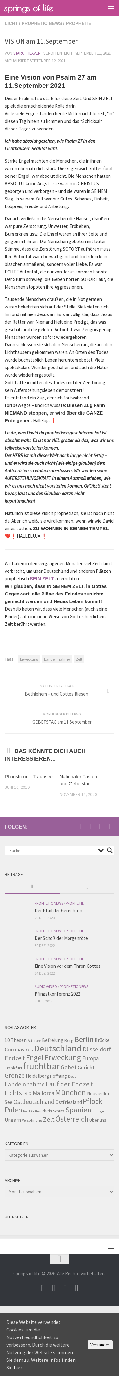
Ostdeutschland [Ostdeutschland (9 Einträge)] (34, 1101)
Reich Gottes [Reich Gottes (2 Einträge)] (32, 1111)
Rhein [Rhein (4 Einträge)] (47, 1111)
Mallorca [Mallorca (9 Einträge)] (43, 1093)
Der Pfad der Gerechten (58, 910)
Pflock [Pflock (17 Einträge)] (92, 1101)
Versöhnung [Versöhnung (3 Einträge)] (32, 1120)
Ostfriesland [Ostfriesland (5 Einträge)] (69, 1102)
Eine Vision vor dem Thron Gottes (68, 966)
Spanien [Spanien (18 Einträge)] (78, 1109)
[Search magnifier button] (109, 850)
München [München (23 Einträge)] (70, 1092)
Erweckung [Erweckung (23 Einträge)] (62, 1057)
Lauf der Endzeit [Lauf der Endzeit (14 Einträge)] (69, 1084)
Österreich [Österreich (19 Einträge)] (72, 1118)
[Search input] (52, 850)
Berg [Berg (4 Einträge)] (69, 1040)
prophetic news (42, 23)
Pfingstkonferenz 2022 (57, 994)
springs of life (28, 8)
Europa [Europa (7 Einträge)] (90, 1058)
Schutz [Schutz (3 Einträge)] (58, 1111)
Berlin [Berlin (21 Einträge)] (84, 1039)
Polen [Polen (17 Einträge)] (13, 1109)
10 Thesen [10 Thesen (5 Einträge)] (16, 1040)
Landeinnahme (57, 659)
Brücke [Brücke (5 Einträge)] (102, 1040)
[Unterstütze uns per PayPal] (100, 826)
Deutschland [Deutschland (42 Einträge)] (58, 1048)
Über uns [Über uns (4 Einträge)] (97, 1120)
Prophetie (78, 23)
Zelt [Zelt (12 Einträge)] (49, 1119)
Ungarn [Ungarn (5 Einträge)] (13, 1120)
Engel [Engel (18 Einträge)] (34, 1057)
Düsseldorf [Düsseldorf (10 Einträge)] (97, 1049)
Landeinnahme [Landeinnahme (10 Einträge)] (25, 1084)
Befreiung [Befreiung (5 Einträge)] (52, 1040)
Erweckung (29, 659)
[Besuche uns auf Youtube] (90, 826)
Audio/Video (46, 986)
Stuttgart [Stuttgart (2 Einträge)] (99, 1111)
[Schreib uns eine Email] (80, 826)
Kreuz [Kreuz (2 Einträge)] (72, 1076)
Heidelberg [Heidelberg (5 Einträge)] (37, 1076)
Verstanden (100, 1345)
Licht (11, 23)
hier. (18, 1367)
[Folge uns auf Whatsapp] (110, 826)
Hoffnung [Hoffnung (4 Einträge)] (58, 1076)
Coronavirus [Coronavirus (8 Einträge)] (19, 1049)
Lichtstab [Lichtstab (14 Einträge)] (18, 1093)
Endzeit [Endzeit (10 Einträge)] (15, 1058)
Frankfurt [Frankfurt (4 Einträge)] (13, 1068)
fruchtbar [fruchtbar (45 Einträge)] (41, 1066)
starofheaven (27, 53)
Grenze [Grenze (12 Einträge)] (15, 1075)
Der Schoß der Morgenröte (61, 938)
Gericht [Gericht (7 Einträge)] (86, 1067)
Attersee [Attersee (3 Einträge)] (34, 1040)
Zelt (79, 659)
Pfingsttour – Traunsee (29, 776)
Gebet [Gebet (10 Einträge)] (69, 1067)
